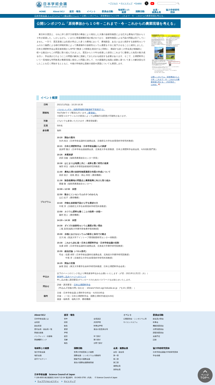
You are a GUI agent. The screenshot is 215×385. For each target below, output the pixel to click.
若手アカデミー (40, 359)
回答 (66, 322)
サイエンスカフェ (130, 322)
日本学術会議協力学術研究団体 (165, 352)
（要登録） (91, 113)
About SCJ (58, 11)
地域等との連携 (41, 348)
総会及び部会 (158, 319)
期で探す (97, 340)
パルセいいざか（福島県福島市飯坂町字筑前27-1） (81, 109)
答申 (66, 319)
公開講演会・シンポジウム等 (135, 319)
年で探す (97, 336)
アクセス (114, 3)
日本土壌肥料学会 (82, 284)
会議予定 (156, 336)
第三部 (116, 362)
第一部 (116, 355)
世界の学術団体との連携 (84, 352)
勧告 (66, 326)
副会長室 (38, 326)
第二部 (116, 359)
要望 (66, 329)
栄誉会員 (116, 369)
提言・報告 (75, 11)
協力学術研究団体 (161, 348)
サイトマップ (126, 3)
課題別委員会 (158, 333)
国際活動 (140, 11)
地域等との (123, 11)
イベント (91, 11)
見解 (66, 340)
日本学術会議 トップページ (47, 16)
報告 (66, 343)
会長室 (37, 322)
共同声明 (97, 322)
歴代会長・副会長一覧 (43, 329)
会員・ (156, 11)
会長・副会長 (118, 352)
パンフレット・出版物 (43, 336)
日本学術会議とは (41, 319)
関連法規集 (38, 333)
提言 (66, 336)
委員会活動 (107, 11)
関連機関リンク (40, 340)
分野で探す (98, 343)
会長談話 (97, 319)
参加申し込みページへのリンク (71, 276)
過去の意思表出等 (101, 329)
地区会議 (38, 355)
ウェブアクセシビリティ (48, 381)
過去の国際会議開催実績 (84, 362)
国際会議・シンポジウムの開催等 (87, 355)
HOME (42, 11)
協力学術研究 (172, 11)
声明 (66, 333)
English (138, 3)
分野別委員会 (158, 329)
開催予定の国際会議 (82, 359)
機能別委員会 (158, 326)
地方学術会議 (39, 352)
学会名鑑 (156, 355)
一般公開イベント (70, 16)
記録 (154, 340)
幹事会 (155, 322)
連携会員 (116, 366)
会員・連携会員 (120, 348)
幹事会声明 (98, 326)
